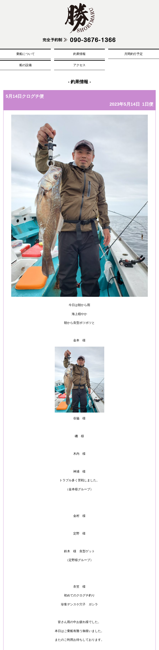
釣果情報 (79, 54)
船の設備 (25, 65)
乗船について (25, 54)
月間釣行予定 (133, 54)
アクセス (79, 65)
